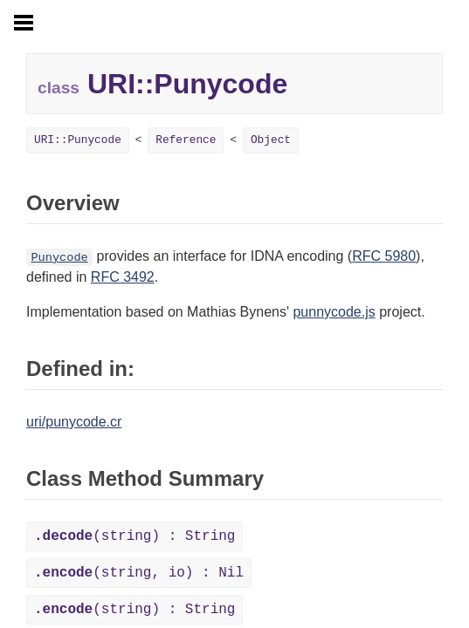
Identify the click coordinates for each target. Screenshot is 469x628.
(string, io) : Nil (139, 573)
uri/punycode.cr (73, 421)
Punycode (59, 257)
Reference (185, 140)
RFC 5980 (384, 256)
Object (271, 140)
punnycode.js (334, 311)
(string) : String (134, 536)
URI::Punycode (77, 140)
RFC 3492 (123, 277)
